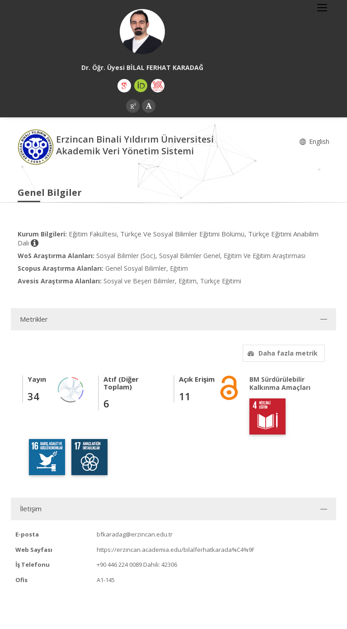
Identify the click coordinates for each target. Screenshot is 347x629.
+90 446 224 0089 (119, 564)
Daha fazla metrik (281, 353)
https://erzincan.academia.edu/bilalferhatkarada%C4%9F (175, 550)
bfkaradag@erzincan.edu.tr (135, 534)
